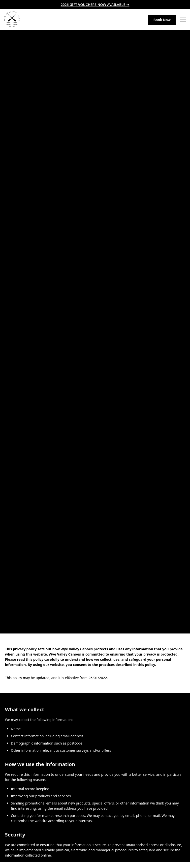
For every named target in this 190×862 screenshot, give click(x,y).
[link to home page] (12, 19)
